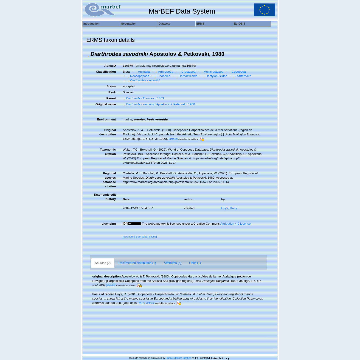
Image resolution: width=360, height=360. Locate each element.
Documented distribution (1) (137, 263)
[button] (88, 54)
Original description (107, 132)
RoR (141, 303)
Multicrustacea (211, 71)
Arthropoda (164, 71)
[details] (173, 138)
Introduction (91, 23)
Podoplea (162, 76)
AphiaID (110, 65)
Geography (128, 23)
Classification (106, 71)
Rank (112, 92)
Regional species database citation (109, 179)
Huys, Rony (229, 208)
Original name (106, 104)
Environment (106, 119)
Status (111, 86)
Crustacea (186, 71)
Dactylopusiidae (214, 76)
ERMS (200, 23)
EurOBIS (239, 23)
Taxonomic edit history (105, 197)
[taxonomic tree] (132, 236)
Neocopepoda (138, 76)
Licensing (108, 223)
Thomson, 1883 (143, 98)
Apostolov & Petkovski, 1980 (159, 104)
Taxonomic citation (108, 152)
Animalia (142, 71)
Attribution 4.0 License (235, 223)
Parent (111, 98)
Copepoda (237, 71)
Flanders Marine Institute (178, 358)
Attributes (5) (172, 263)
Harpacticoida (186, 76)
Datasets (164, 23)
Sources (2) (103, 263)
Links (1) (195, 263)
